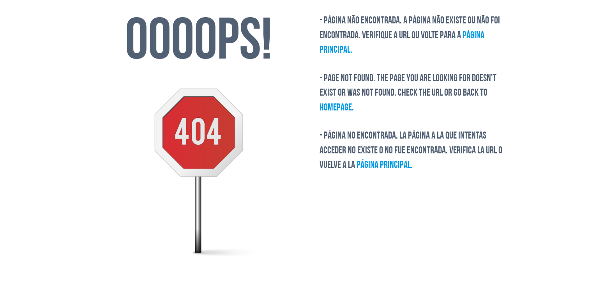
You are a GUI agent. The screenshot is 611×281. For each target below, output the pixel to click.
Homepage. (337, 108)
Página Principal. (385, 165)
